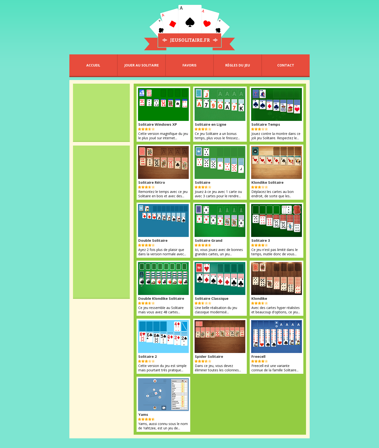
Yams (143, 414)
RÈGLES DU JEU (237, 65)
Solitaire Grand (208, 240)
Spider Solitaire (209, 356)
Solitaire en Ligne (210, 124)
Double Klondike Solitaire (161, 298)
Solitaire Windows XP (157, 124)
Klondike (259, 298)
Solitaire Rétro (151, 182)
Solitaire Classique (211, 298)
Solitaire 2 (147, 356)
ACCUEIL (93, 65)
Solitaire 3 (260, 240)
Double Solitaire (153, 240)
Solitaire (202, 182)
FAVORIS (189, 65)
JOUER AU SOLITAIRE (141, 65)
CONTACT (285, 65)
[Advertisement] (101, 112)
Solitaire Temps (265, 124)
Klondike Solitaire (267, 182)
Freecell (258, 356)
